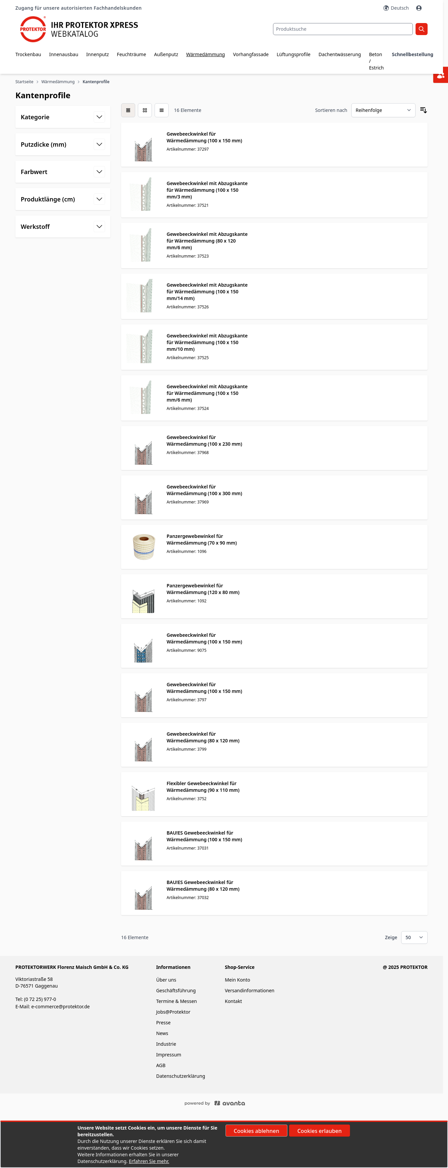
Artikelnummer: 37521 (188, 205)
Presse (163, 1022)
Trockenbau (28, 54)
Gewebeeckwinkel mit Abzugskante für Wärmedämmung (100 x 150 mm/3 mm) (207, 190)
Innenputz (97, 54)
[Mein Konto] (420, 8)
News (162, 1033)
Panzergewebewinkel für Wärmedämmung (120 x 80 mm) (203, 588)
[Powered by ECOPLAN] (235, 1103)
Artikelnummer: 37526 (188, 307)
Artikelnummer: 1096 (186, 551)
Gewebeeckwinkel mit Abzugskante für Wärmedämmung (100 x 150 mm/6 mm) (207, 393)
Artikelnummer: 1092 (186, 601)
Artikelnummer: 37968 (188, 452)
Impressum (168, 1054)
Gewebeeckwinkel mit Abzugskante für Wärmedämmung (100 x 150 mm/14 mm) (207, 291)
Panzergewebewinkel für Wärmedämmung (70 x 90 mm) (202, 539)
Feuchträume (131, 54)
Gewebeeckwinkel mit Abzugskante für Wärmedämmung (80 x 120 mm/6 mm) (207, 241)
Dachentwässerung (340, 54)
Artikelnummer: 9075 (186, 650)
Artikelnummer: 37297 (188, 149)
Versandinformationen (249, 990)
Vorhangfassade (251, 54)
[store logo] (84, 29)
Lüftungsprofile (293, 54)
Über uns (167, 980)
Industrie (166, 1044)
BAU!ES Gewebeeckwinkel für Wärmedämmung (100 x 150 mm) (204, 836)
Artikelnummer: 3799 (186, 749)
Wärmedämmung (205, 54)
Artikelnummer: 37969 (188, 502)
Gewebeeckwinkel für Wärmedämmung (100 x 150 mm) (204, 137)
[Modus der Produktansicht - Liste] (145, 110)
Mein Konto (237, 980)
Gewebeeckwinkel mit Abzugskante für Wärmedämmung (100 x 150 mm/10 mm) (207, 342)
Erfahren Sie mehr (148, 1161)
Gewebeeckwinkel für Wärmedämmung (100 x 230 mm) (204, 440)
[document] (224, 1145)
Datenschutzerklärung (180, 1076)
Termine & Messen (176, 1001)
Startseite (24, 82)
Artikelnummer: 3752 (186, 798)
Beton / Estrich (376, 61)
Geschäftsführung (176, 990)
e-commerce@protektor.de (60, 1006)
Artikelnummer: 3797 (186, 700)
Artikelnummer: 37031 (188, 848)
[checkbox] (128, 110)
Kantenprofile (96, 82)
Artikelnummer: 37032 (188, 897)
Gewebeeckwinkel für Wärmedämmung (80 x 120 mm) (203, 737)
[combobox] (343, 29)
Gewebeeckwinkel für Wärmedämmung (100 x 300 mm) (204, 489)
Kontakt (233, 1001)
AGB (161, 1065)
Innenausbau (63, 54)
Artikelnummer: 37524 (188, 408)
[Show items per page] (414, 937)
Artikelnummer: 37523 (188, 256)
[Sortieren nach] (383, 110)
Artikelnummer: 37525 (188, 357)
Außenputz (166, 54)
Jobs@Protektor (173, 1012)
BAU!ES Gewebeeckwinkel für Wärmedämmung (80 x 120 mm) (203, 885)
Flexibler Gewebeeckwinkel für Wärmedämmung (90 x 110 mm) (203, 786)
